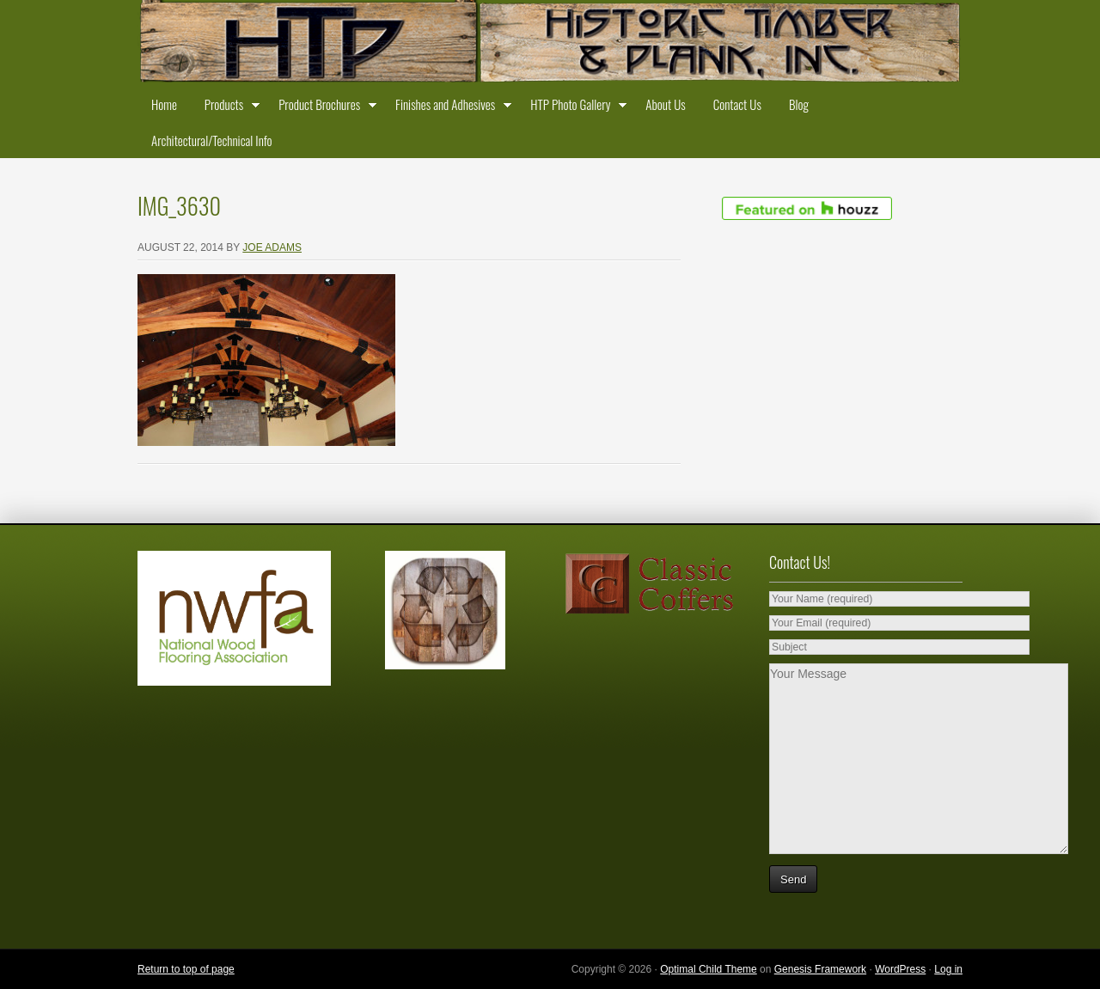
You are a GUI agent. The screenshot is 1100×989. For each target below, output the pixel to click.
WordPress (900, 969)
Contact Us (737, 104)
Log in (948, 969)
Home (164, 104)
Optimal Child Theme (708, 969)
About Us (665, 104)
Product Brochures (323, 107)
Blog (799, 104)
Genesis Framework (820, 969)
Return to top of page (186, 969)
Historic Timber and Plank (550, 43)
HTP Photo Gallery (574, 107)
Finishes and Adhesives (449, 107)
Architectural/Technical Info (211, 140)
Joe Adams (272, 247)
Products (228, 107)
